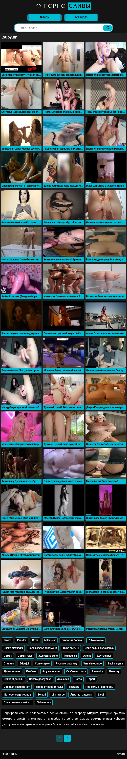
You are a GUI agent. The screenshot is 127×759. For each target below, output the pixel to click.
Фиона (87, 655)
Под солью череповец (99, 686)
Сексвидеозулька (40, 679)
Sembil (42, 694)
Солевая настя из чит (17, 686)
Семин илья (25, 655)
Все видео (81, 17)
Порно (63, 6)
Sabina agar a (115, 663)
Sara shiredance (92, 663)
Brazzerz (74, 686)
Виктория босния (72, 640)
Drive (35, 640)
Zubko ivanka (96, 640)
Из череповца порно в (18, 694)
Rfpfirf (91, 679)
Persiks (21, 640)
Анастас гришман (81, 694)
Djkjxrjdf (24, 663)
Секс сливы (9, 754)
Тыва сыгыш (71, 648)
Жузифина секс (48, 655)
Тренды (44, 17)
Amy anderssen (51, 671)
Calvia (78, 679)
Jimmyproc (58, 694)
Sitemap (121, 754)
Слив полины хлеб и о (17, 702)
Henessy (114, 671)
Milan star (50, 640)
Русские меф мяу (66, 663)
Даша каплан (12, 671)
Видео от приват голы (49, 686)
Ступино (9, 663)
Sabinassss (44, 702)
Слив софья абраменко (99, 648)
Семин (8, 655)
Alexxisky (97, 671)
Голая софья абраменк (43, 648)
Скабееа (31, 671)
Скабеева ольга (76, 671)
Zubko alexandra (13, 648)
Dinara (7, 640)
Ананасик (63, 679)
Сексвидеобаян (13, 679)
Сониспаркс (42, 663)
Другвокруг (104, 655)
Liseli (101, 694)
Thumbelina (70, 655)
